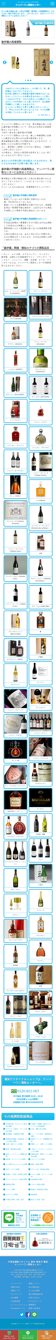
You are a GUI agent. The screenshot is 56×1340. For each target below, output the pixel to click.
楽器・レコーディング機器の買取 (16, 1155)
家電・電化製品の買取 (13, 1149)
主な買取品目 (34, 1287)
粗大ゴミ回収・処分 (38, 1199)
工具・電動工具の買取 (38, 1129)
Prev (5, 62)
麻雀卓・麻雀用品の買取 (39, 1189)
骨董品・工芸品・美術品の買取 (16, 1174)
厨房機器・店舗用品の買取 (15, 1134)
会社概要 (14, 1298)
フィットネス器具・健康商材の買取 (41, 1135)
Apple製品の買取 (37, 1179)
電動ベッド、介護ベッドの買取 (41, 1144)
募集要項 (32, 1305)
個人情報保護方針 (36, 1294)
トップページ (16, 1283)
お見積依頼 (15, 1301)
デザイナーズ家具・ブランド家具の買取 (16, 1130)
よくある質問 (34, 1291)
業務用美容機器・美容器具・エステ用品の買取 (16, 1140)
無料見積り (46, 1335)
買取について (34, 1283)
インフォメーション (19, 1305)
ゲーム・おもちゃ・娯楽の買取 (16, 1179)
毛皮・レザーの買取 (13, 1169)
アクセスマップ (35, 1301)
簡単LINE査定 (34, 1308)
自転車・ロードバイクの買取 (16, 1159)
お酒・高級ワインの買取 (14, 1144)
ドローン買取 (10, 1189)
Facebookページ (18, 1308)
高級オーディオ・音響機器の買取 (41, 1140)
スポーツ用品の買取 (38, 1184)
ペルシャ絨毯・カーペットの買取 (41, 1175)
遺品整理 (34, 1194)
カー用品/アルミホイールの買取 (16, 1164)
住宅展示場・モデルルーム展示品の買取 (16, 1125)
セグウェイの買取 (12, 1194)
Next (51, 62)
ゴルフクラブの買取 (38, 1159)
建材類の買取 (10, 1184)
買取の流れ (15, 1287)
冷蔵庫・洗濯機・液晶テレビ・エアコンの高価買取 (41, 1125)
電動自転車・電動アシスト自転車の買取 (41, 1155)
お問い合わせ (34, 1298)
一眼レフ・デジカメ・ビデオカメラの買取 (41, 1150)
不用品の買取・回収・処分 (15, 1199)
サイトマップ (16, 1294)
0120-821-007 (9, 1335)
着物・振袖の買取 (37, 1164)
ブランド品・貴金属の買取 (40, 1169)
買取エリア (15, 1291)
